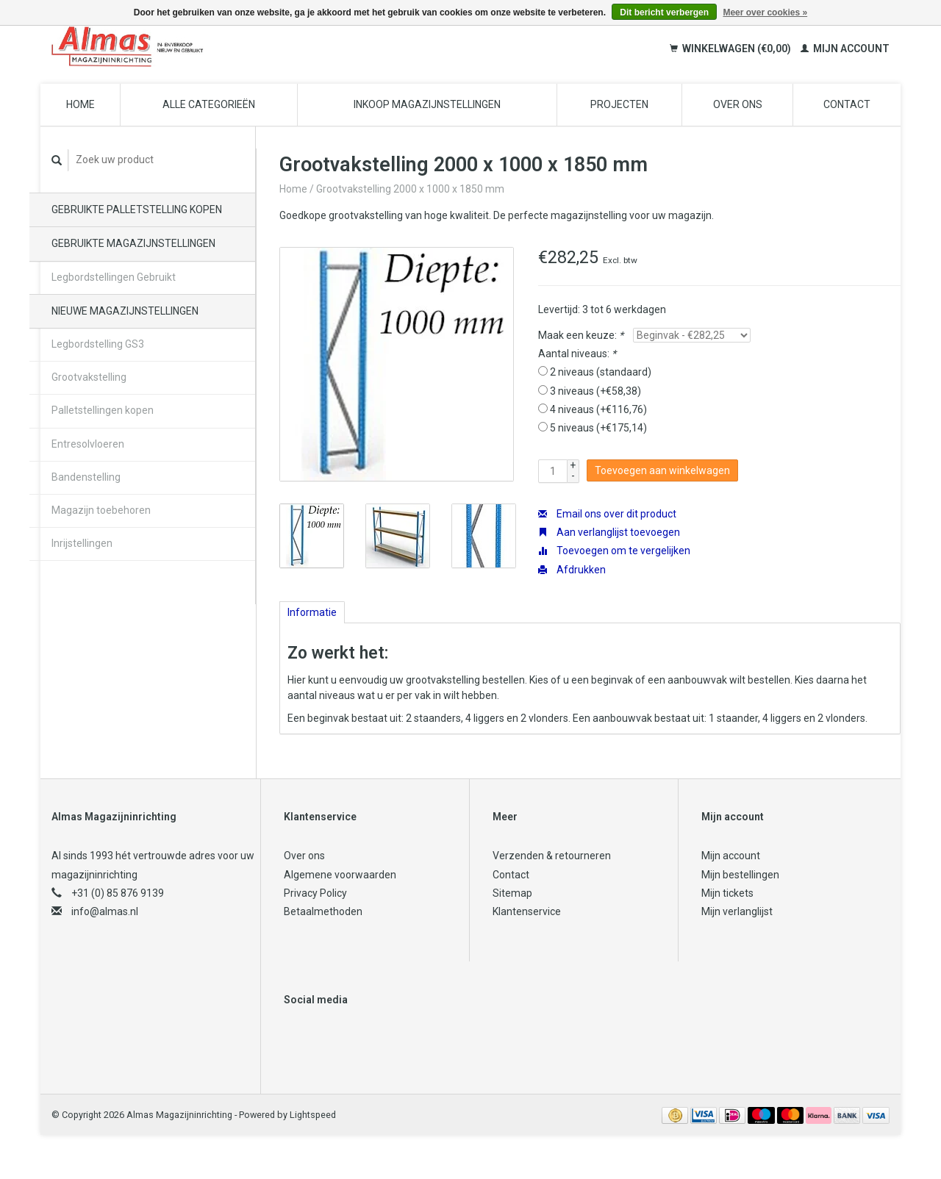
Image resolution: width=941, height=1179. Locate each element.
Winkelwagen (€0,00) (731, 48)
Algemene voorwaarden (340, 875)
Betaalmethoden (323, 911)
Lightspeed (313, 1114)
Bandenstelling (86, 477)
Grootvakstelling (88, 377)
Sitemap (512, 893)
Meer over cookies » (765, 12)
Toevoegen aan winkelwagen (662, 470)
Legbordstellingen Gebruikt (113, 277)
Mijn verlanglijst (737, 911)
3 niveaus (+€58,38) (595, 391)
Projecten (619, 104)
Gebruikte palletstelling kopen (136, 209)
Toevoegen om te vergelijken (614, 550)
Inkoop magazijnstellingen (427, 104)
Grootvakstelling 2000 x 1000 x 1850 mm (410, 189)
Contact (846, 104)
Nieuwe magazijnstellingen (124, 311)
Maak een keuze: (580, 335)
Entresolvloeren (87, 444)
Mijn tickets (727, 893)
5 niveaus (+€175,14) (598, 428)
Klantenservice (527, 911)
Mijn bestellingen (740, 875)
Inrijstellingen (81, 543)
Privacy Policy (315, 893)
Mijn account (845, 48)
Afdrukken (572, 570)
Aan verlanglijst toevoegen (609, 532)
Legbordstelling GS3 (97, 344)
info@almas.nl (104, 911)
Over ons (737, 104)
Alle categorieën (208, 104)
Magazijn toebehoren (101, 510)
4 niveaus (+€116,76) (598, 409)
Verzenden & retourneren (552, 855)
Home (80, 104)
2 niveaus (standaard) (600, 372)
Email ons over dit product (607, 514)
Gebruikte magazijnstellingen (133, 243)
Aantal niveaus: (577, 353)
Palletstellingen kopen (102, 410)
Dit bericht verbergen (664, 12)
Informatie (312, 612)
